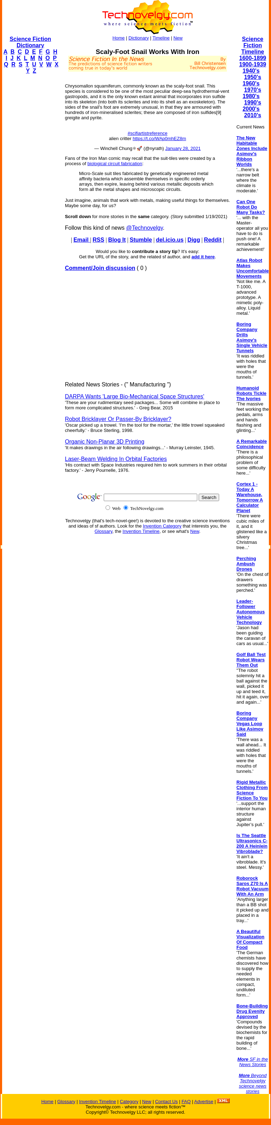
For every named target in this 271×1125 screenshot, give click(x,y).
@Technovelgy (144, 228)
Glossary (103, 531)
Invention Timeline (140, 531)
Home (119, 38)
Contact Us (166, 1101)
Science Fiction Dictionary (30, 42)
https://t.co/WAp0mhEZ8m (159, 138)
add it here (203, 256)
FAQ (186, 1101)
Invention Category (162, 526)
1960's (250, 83)
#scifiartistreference (148, 133)
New (177, 38)
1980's (250, 96)
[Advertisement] (30, 185)
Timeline (161, 38)
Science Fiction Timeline (252, 45)
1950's (252, 77)
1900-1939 (252, 64)
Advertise (203, 1101)
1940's (250, 71)
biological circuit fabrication (115, 163)
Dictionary (138, 38)
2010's (252, 115)
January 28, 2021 (182, 148)
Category (129, 1101)
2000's (250, 109)
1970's (252, 90)
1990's (252, 103)
